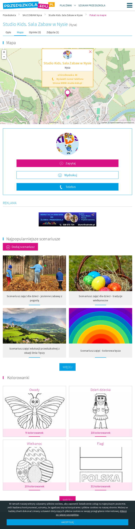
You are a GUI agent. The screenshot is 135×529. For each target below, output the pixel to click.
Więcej (67, 367)
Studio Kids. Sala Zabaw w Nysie (36, 24)
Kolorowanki (18, 377)
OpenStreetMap (116, 122)
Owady (34, 389)
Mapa (20, 32)
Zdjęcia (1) (53, 32)
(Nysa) (73, 25)
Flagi (100, 443)
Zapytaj (70, 163)
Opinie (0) (35, 32)
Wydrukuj (70, 175)
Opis (8, 32)
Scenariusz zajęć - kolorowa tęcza (100, 350)
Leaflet (104, 122)
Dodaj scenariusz (23, 247)
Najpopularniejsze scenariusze (33, 239)
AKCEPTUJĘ (67, 522)
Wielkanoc (34, 443)
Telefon (70, 187)
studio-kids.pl (75, 83)
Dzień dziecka (101, 389)
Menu (129, 5)
